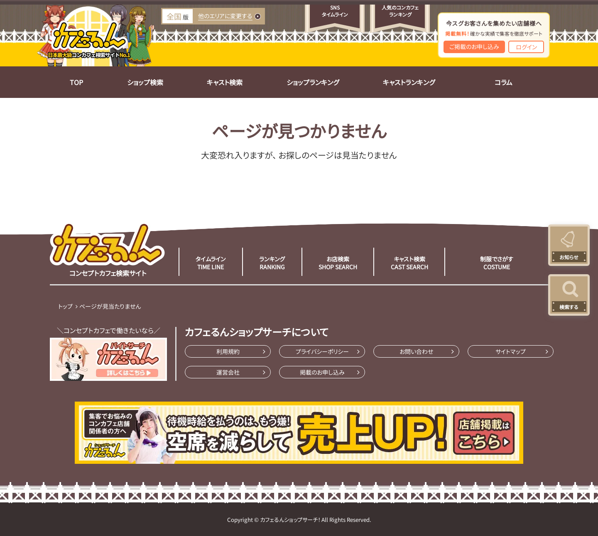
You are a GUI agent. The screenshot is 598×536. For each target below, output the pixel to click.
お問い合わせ (416, 351)
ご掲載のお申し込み (474, 46)
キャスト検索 (225, 82)
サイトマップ (510, 351)
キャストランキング (409, 82)
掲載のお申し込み (322, 372)
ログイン (526, 47)
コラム (503, 82)
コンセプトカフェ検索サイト (107, 249)
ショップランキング (313, 82)
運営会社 (228, 372)
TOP (76, 82)
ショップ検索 (145, 82)
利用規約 (228, 351)
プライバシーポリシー (322, 351)
